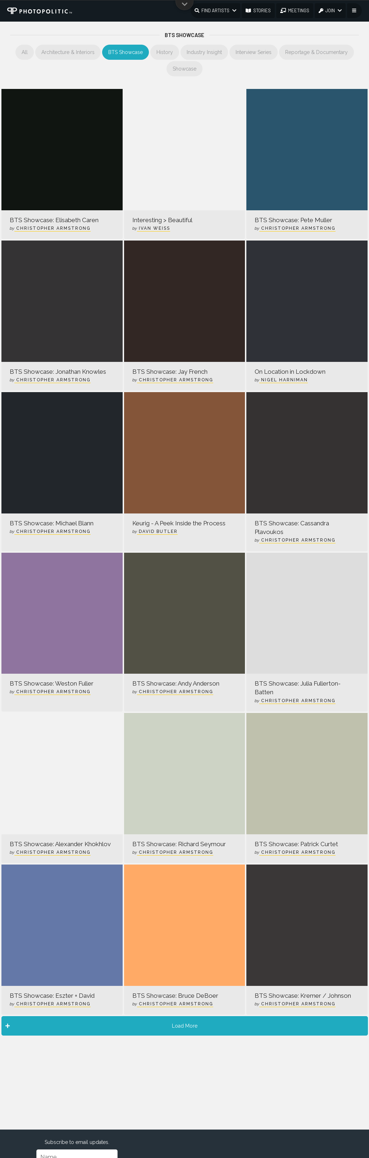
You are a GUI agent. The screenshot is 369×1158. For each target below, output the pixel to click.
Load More (101, 1026)
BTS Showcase (125, 52)
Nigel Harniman (283, 379)
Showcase (184, 69)
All (25, 52)
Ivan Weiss (153, 228)
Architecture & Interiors (68, 52)
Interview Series (254, 52)
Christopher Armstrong (52, 228)
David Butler (157, 531)
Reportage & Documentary (316, 52)
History (164, 52)
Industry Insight (204, 52)
